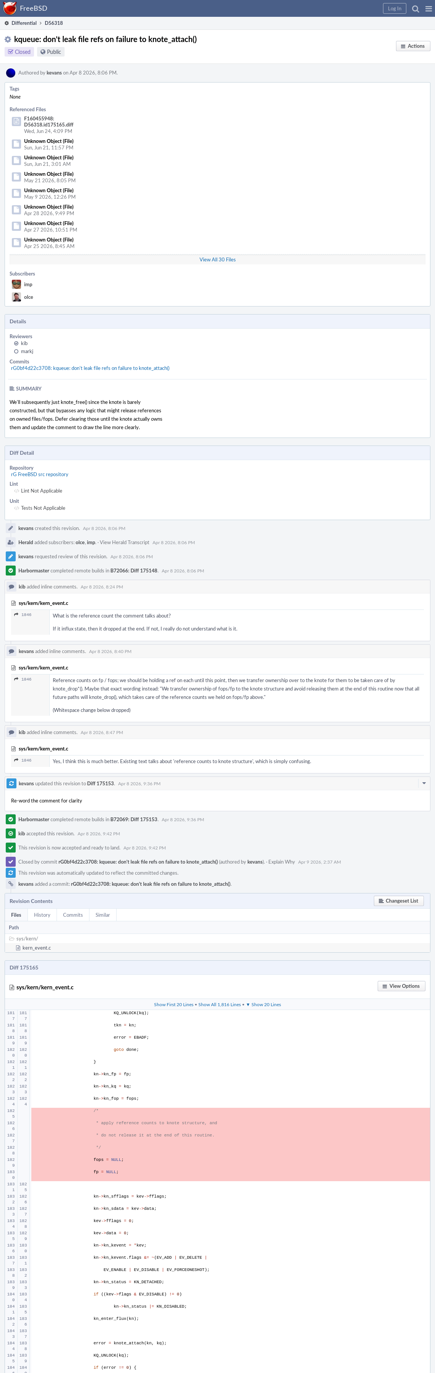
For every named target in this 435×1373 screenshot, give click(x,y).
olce (28, 297)
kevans (54, 73)
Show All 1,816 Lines (219, 1004)
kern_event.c (37, 947)
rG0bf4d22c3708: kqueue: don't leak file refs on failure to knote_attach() (90, 368)
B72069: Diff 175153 (133, 819)
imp (28, 284)
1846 (22, 615)
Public (54, 51)
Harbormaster (33, 570)
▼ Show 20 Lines (263, 1004)
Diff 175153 (100, 783)
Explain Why (281, 861)
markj (27, 351)
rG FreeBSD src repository (39, 474)
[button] (428, 8)
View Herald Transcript (124, 542)
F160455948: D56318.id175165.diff (48, 121)
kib (24, 343)
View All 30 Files (218, 259)
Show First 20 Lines (173, 1004)
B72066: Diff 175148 (133, 570)
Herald (25, 542)
